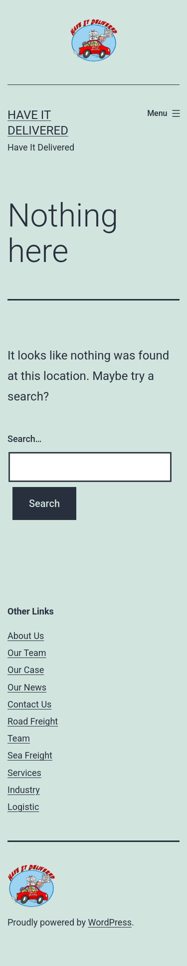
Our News (26, 687)
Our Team (26, 653)
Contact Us (29, 704)
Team (18, 738)
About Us (25, 635)
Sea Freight (29, 755)
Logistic (23, 807)
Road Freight (32, 721)
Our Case (25, 669)
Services (24, 773)
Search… (24, 439)
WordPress (110, 922)
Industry (23, 789)
